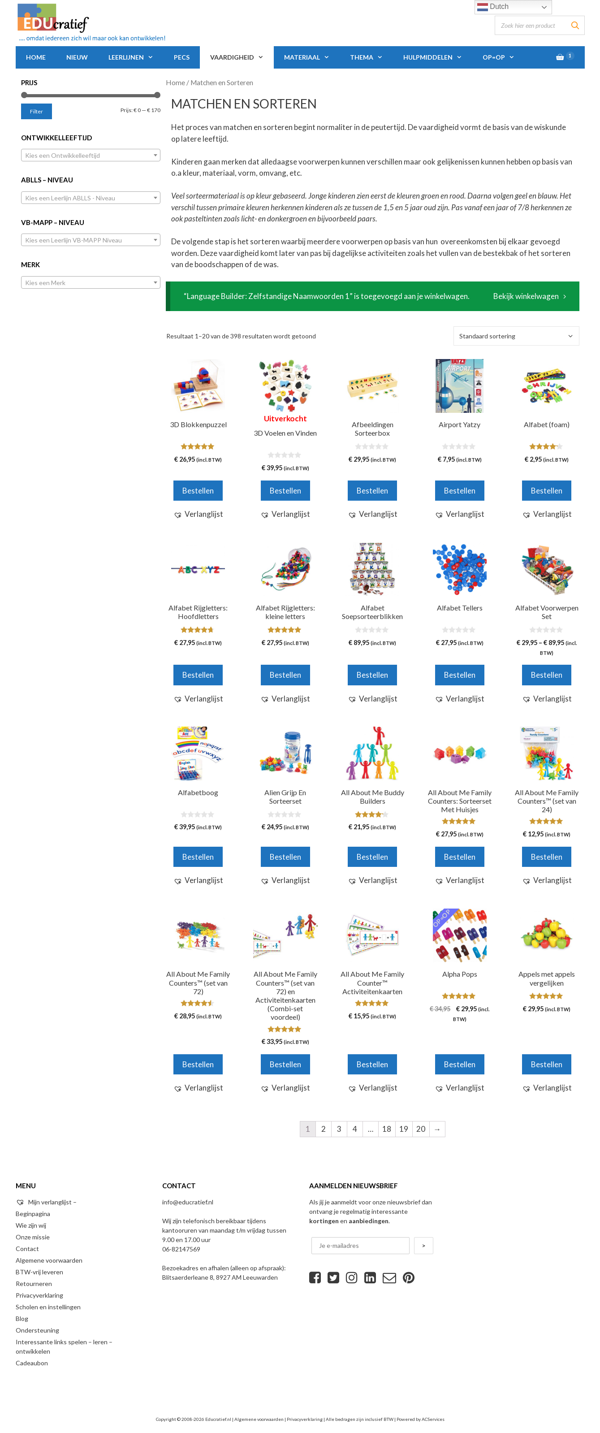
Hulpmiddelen (437, 57)
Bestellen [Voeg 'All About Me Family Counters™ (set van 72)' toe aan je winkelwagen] (198, 1064)
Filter (36, 111)
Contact (27, 1248)
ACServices (433, 1419)
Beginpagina (33, 1213)
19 (403, 1129)
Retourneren (34, 1283)
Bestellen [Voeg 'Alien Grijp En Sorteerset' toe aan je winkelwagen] (285, 857)
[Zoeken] (575, 25)
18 (386, 1129)
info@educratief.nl (187, 1202)
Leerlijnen (136, 57)
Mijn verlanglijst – (46, 1202)
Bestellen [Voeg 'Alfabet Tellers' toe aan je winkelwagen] (459, 675)
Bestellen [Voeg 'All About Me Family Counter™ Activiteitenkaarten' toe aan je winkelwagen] (372, 1064)
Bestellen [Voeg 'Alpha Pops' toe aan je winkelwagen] (459, 1064)
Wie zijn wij (31, 1225)
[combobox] (91, 155)
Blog (22, 1318)
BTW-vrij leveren (39, 1272)
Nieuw (77, 57)
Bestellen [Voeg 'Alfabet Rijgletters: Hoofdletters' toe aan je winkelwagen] (198, 675)
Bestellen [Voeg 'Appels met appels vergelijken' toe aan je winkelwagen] (546, 1064)
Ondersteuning (37, 1330)
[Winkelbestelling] (516, 336)
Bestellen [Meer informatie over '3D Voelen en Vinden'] (285, 490)
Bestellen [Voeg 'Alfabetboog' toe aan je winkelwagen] (198, 857)
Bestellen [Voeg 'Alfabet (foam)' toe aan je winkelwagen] (546, 490)
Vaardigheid (242, 57)
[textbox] (91, 155)
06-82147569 (181, 1249)
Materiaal (312, 57)
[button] (198, 514)
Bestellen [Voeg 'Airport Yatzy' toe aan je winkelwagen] (459, 490)
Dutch (493, 7)
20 (420, 1129)
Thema (371, 57)
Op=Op (504, 57)
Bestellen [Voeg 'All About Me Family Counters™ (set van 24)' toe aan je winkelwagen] (546, 857)
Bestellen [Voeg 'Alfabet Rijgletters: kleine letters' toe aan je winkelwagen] (285, 675)
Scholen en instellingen (48, 1307)
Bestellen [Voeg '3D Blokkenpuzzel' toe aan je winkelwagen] (198, 490)
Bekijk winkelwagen (526, 296)
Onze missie (33, 1237)
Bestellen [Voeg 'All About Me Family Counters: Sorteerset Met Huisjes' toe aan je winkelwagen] (459, 857)
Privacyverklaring (39, 1295)
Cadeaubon (32, 1363)
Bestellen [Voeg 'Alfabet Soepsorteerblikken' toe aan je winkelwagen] (372, 675)
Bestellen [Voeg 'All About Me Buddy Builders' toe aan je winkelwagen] (372, 857)
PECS (182, 57)
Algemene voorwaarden (49, 1260)
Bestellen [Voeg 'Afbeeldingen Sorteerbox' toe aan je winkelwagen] (372, 490)
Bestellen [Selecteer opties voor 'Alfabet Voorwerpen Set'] (546, 675)
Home (36, 57)
